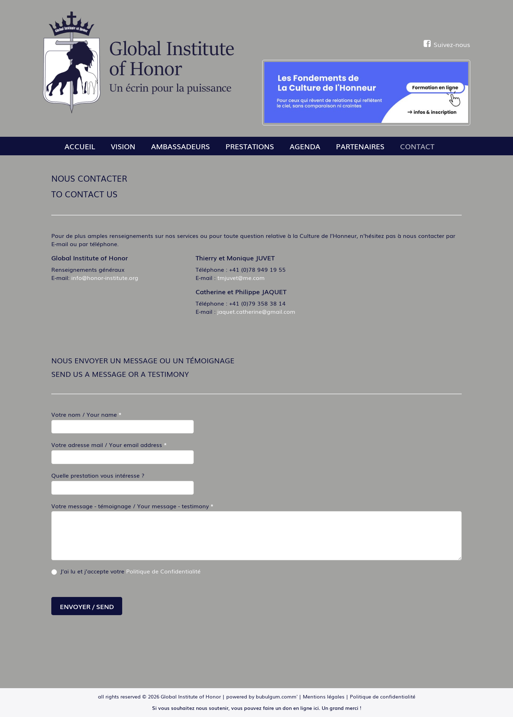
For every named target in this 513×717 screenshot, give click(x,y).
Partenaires (360, 146)
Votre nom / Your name (86, 414)
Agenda (305, 146)
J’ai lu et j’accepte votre (126, 571)
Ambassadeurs (180, 146)
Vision (123, 146)
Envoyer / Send (87, 606)
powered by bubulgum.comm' (261, 696)
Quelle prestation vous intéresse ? (97, 475)
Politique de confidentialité (382, 696)
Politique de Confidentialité (163, 571)
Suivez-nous (447, 44)
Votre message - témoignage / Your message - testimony (132, 506)
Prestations (250, 146)
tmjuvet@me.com (241, 277)
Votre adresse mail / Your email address (109, 445)
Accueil (79, 146)
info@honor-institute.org (104, 277)
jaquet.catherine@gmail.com (256, 311)
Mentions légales (323, 696)
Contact (417, 146)
